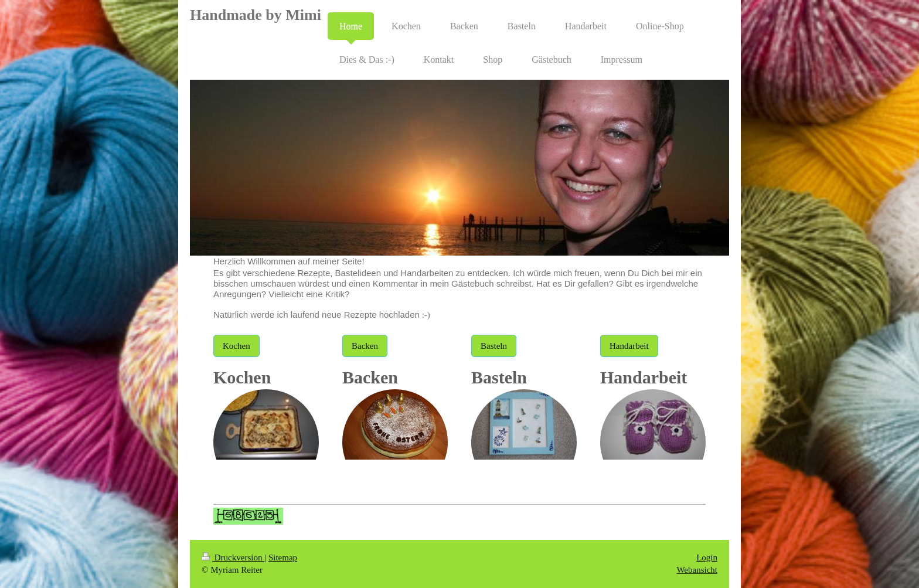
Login (706, 557)
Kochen (236, 346)
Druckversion (233, 557)
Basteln (494, 346)
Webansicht (696, 570)
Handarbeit (629, 346)
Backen (365, 346)
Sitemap (282, 557)
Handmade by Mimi (255, 14)
